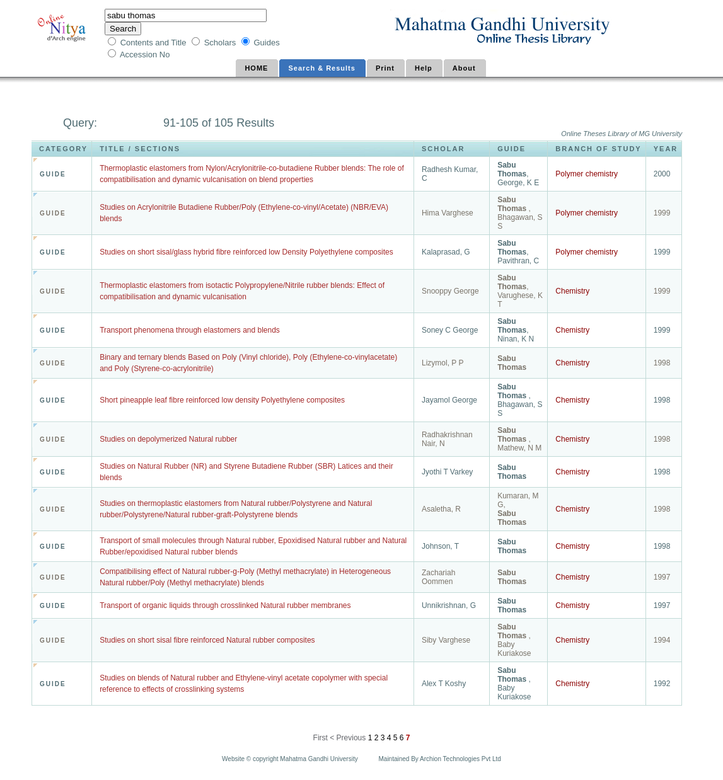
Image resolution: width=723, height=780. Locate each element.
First (321, 737)
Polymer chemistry (586, 173)
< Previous (348, 737)
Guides (266, 42)
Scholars (221, 42)
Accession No (146, 54)
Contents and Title (154, 42)
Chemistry (572, 291)
